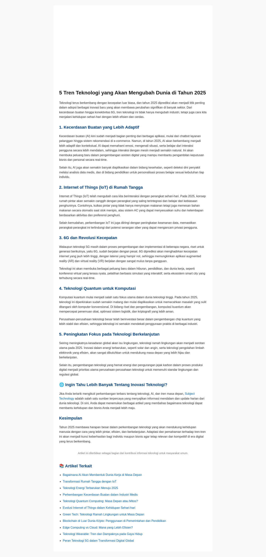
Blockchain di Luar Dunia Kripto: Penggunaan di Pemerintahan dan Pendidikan (114, 520)
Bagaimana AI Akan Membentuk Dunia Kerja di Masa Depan (102, 474)
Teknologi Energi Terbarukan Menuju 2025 (90, 488)
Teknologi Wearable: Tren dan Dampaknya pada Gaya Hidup (102, 534)
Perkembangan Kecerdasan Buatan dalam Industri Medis (100, 494)
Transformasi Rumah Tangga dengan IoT (90, 481)
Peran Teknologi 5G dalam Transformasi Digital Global (98, 540)
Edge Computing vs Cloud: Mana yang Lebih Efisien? (98, 527)
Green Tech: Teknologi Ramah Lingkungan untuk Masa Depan (103, 514)
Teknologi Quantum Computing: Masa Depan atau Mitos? (100, 501)
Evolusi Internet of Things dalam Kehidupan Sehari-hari (99, 507)
